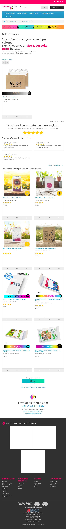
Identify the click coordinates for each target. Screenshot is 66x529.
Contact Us (21, 483)
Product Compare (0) (7, 59)
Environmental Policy (7, 485)
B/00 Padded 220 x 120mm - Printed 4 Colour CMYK (47, 350)
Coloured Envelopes (47, 13)
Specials (36, 486)
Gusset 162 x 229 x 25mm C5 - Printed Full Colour (16, 350)
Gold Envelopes (26, 21)
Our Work (4, 488)
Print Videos (5, 490)
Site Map (20, 488)
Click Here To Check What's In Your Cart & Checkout (33, 387)
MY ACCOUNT (53, 481)
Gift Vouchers (37, 483)
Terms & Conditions (7, 495)
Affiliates (36, 485)
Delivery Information (7, 483)
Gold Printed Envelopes (10, 97)
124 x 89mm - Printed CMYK (12, 198)
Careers (4, 491)
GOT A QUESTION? (33, 406)
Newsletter (53, 486)
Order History (53, 483)
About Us (4, 481)
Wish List (52, 485)
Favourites (8, 16)
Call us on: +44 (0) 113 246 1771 (33, 411)
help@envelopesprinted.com (33, 413)
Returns (20, 485)
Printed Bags (33, 13)
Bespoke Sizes (22, 13)
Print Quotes (5, 486)
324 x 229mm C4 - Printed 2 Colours (14, 299)
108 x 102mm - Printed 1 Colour (45, 248)
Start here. (36, 384)
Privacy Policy (5, 493)
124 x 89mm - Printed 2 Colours (13, 248)
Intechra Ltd (5, 496)
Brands (36, 481)
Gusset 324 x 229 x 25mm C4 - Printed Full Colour (48, 300)
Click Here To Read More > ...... (55, 165)
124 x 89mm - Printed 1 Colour (45, 198)
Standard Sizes (10, 13)
